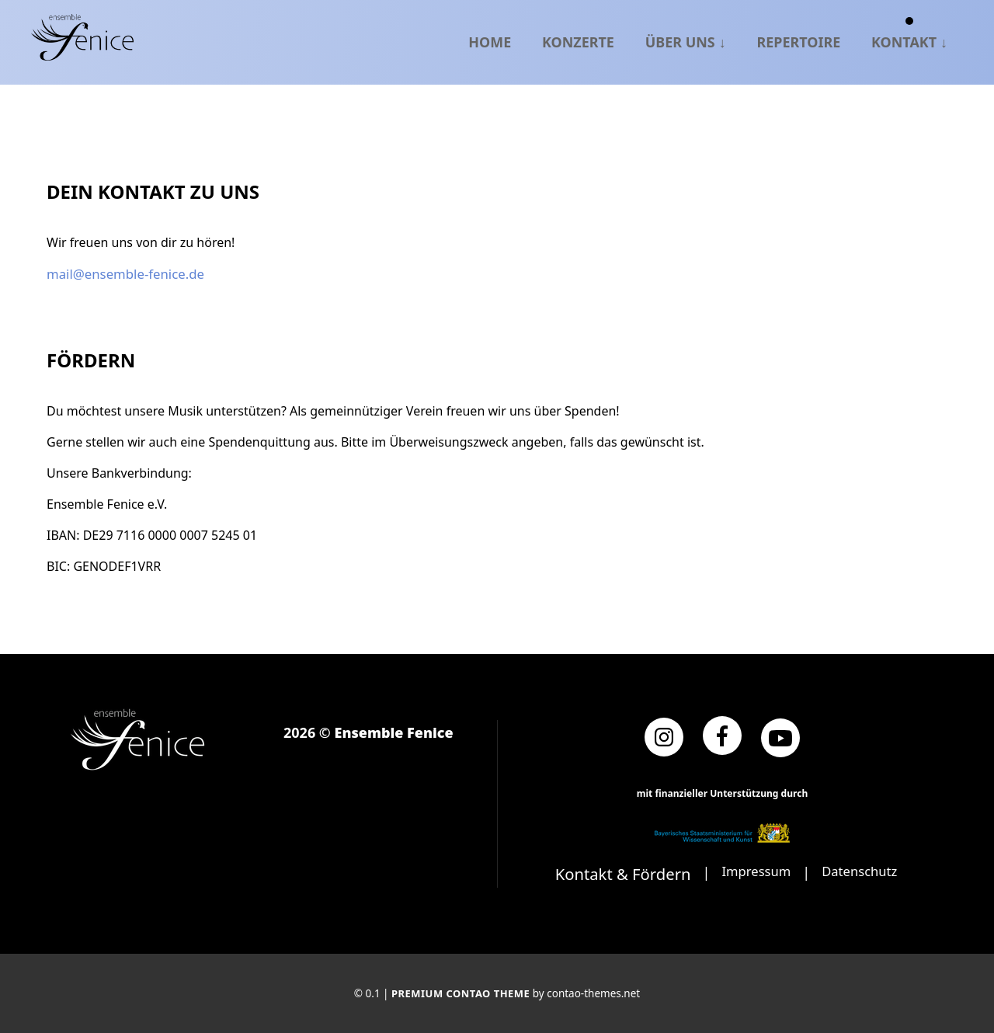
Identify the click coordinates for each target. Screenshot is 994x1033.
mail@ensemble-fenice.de (122, 273)
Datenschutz (862, 870)
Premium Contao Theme (461, 993)
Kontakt (904, 41)
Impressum (753, 870)
